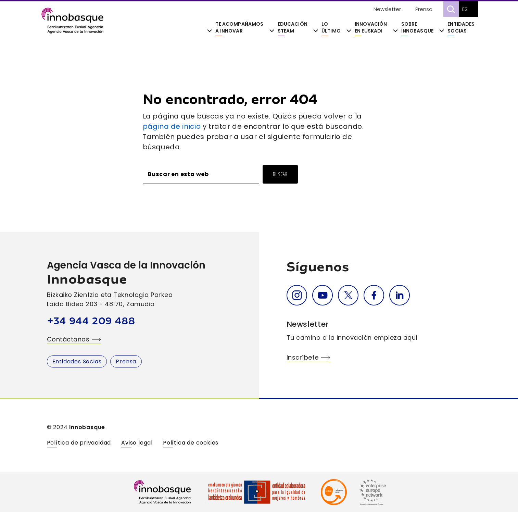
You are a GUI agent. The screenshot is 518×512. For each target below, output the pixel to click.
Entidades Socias (461, 27)
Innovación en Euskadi (371, 27)
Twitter (348, 295)
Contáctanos (68, 339)
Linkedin (399, 295)
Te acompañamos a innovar (239, 27)
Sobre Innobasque (417, 27)
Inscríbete (303, 357)
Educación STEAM (292, 27)
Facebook (374, 295)
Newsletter (387, 9)
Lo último (331, 27)
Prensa (423, 9)
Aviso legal (137, 443)
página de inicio (172, 126)
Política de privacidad (79, 443)
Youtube (322, 295)
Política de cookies (190, 443)
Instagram (297, 295)
